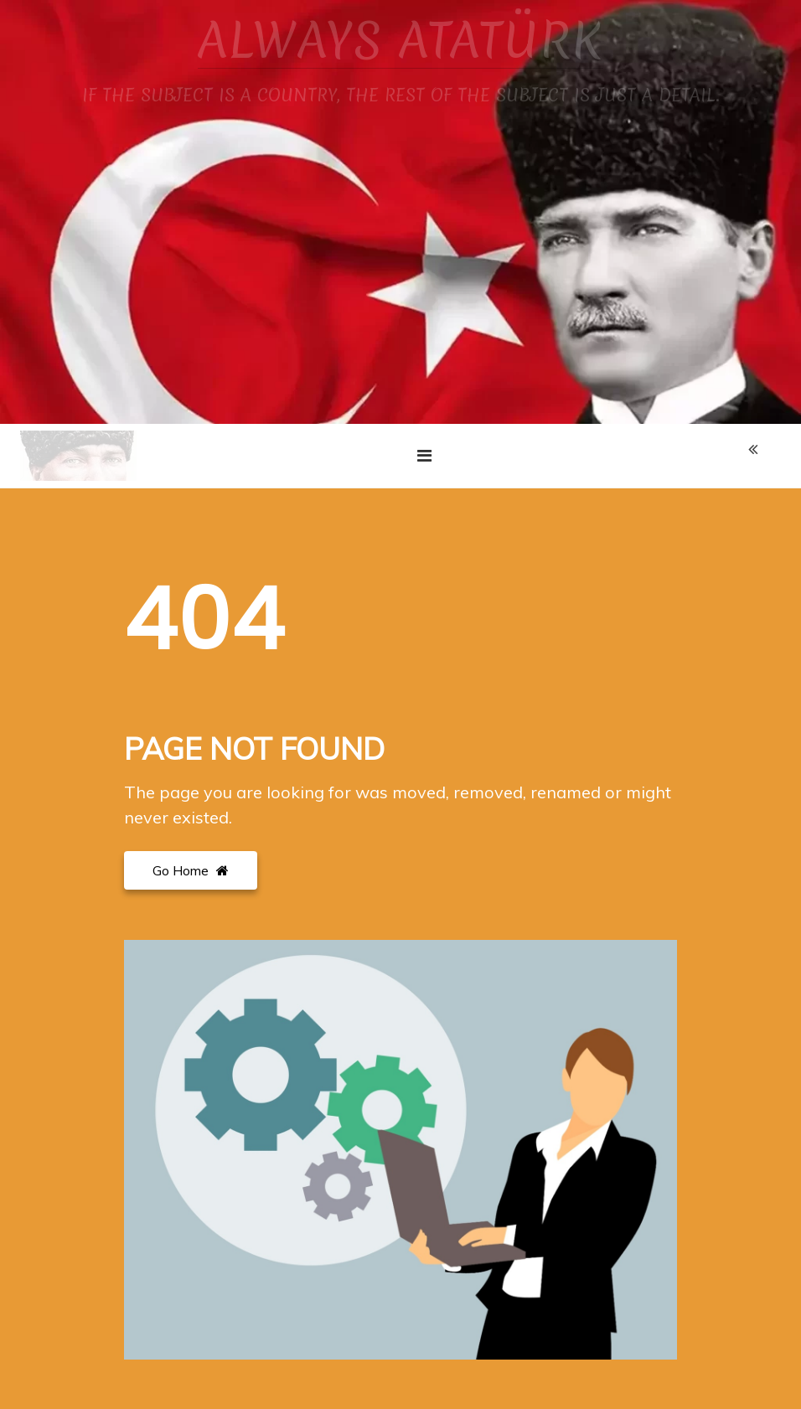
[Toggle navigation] (424, 455)
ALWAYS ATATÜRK (400, 41)
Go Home (190, 870)
